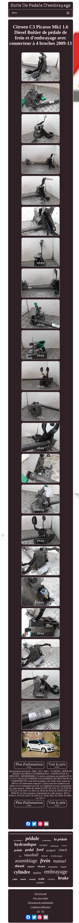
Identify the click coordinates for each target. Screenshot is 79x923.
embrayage (55, 872)
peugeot (50, 850)
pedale (18, 850)
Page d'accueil (41, 894)
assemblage (26, 860)
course (30, 866)
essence (51, 879)
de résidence (18, 840)
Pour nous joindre (40, 898)
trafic (41, 878)
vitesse (44, 856)
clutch (62, 850)
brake (63, 877)
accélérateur (46, 840)
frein (45, 860)
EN (38, 911)
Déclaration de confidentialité (40, 903)
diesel (19, 866)
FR (42, 911)
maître (37, 873)
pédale (32, 838)
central (64, 845)
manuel (59, 861)
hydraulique (25, 844)
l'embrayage (54, 846)
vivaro (41, 866)
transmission (53, 867)
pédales (40, 882)
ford (40, 849)
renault (32, 879)
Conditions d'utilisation (40, 907)
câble (15, 879)
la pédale (60, 839)
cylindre (22, 872)
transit (63, 867)
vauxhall (31, 855)
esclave (43, 845)
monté (23, 879)
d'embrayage (56, 856)
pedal (29, 850)
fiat (20, 856)
